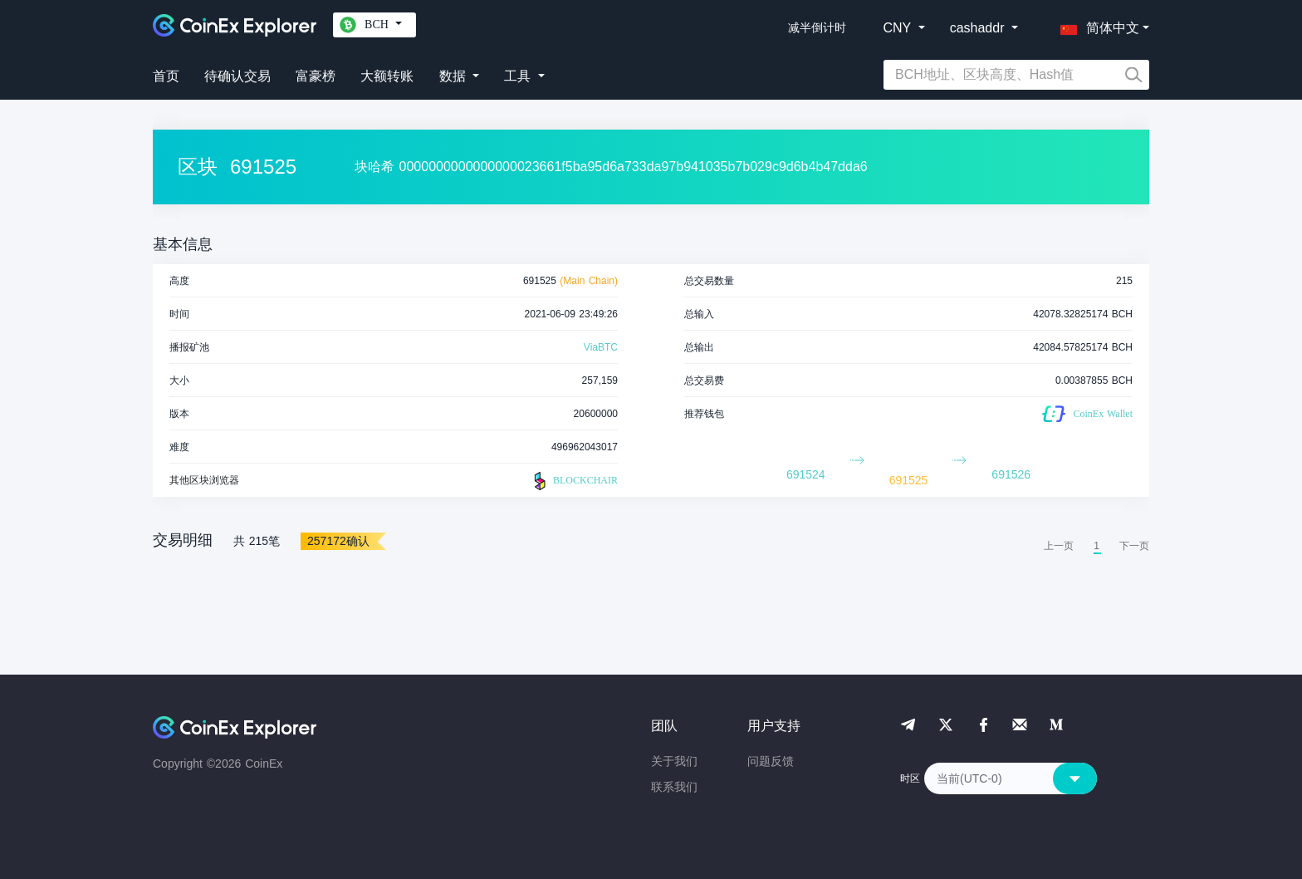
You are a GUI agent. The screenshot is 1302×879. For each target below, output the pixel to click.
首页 (166, 76)
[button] (1096, 25)
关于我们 (674, 761)
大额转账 (387, 76)
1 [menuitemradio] (1096, 546)
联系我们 (674, 786)
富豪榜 (315, 76)
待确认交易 (237, 76)
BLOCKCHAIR (574, 481)
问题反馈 (770, 761)
